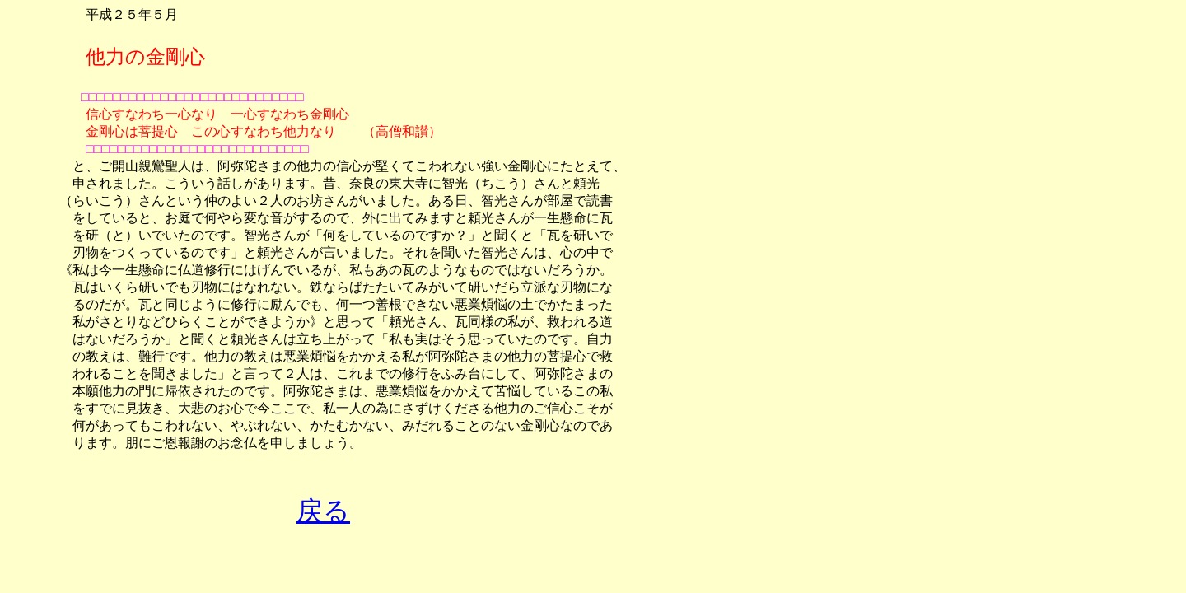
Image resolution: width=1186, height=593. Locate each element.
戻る (323, 510)
